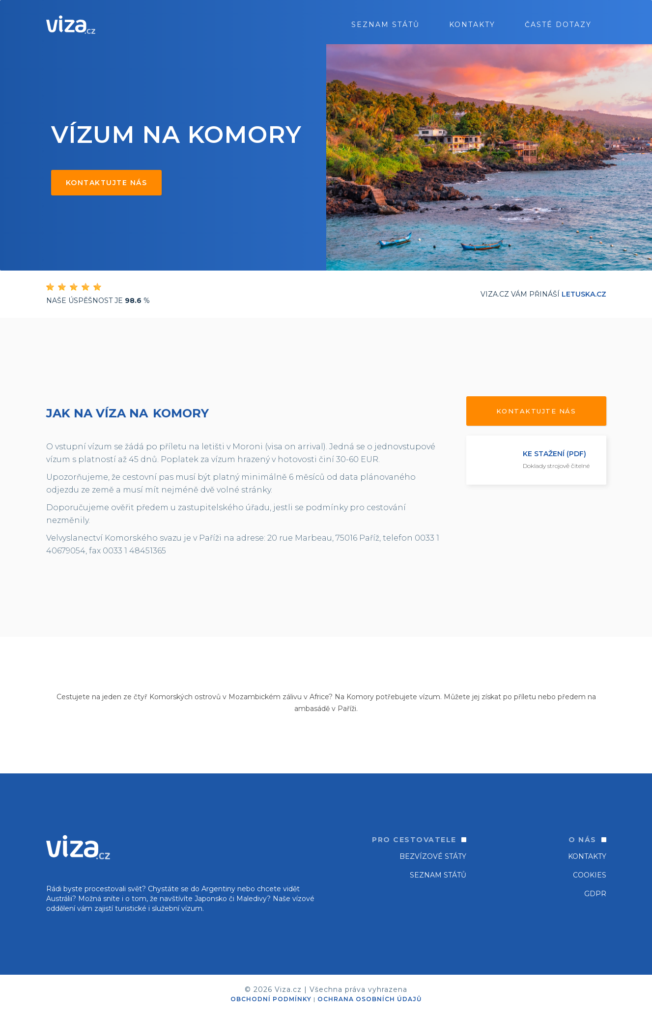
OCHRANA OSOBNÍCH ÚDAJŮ (369, 999)
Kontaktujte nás (106, 182)
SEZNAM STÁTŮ (438, 875)
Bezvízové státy (432, 856)
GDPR (595, 893)
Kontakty (472, 24)
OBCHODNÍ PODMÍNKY (271, 999)
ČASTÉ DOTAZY (558, 24)
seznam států (385, 24)
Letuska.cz (584, 294)
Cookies (589, 875)
